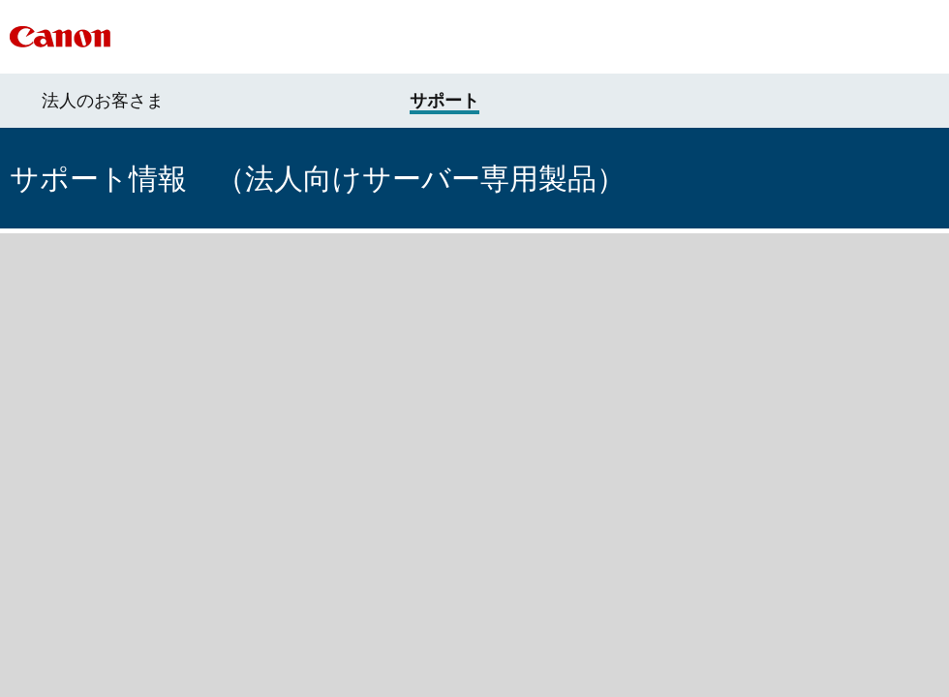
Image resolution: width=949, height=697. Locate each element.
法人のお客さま (103, 100)
